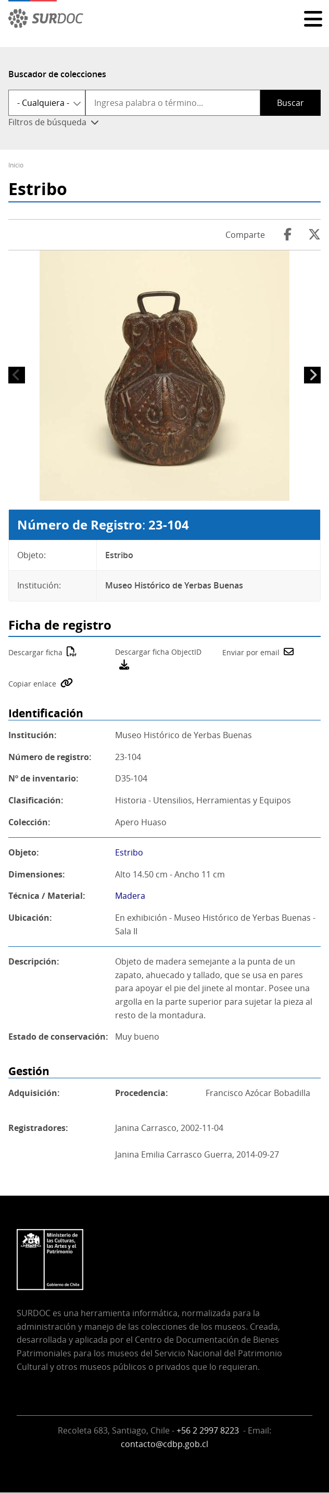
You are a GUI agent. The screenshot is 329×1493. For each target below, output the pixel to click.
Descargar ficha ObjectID (158, 652)
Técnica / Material (45, 895)
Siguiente (312, 375)
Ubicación (28, 917)
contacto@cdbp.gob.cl (164, 1444)
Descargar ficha (35, 652)
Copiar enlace (32, 684)
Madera (130, 895)
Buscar (290, 103)
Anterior (16, 375)
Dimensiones (35, 874)
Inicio (15, 165)
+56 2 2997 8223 (208, 1430)
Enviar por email (251, 652)
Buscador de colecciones (57, 74)
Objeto (22, 852)
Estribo (129, 852)
